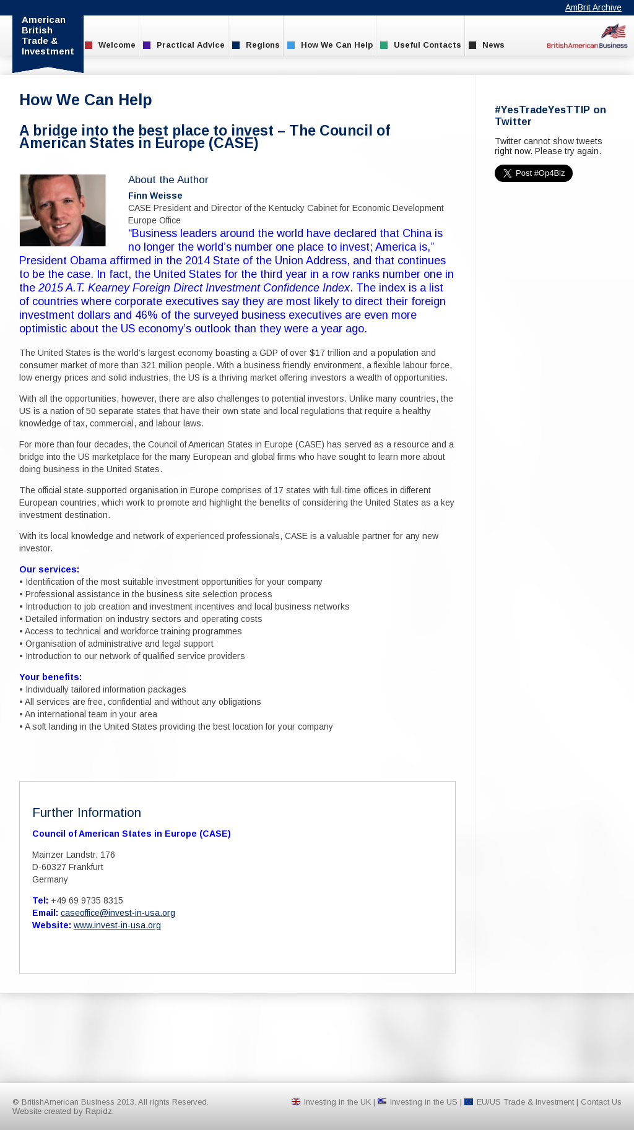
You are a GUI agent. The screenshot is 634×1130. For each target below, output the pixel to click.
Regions (256, 45)
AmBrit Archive (593, 7)
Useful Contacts (420, 45)
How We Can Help (330, 45)
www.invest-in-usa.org (117, 925)
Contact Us (601, 1101)
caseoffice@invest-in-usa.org (118, 913)
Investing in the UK (337, 1101)
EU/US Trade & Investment (525, 1101)
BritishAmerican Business (587, 35)
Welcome (110, 45)
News (487, 45)
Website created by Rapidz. (63, 1111)
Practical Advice (184, 45)
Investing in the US (424, 1101)
